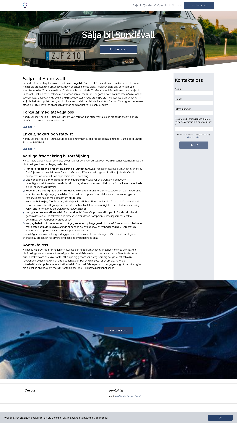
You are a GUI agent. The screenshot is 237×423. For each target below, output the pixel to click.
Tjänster (147, 5)
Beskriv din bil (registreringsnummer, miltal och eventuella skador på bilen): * (194, 124)
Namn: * (194, 91)
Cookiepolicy (101, 417)
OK (220, 417)
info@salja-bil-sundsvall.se (128, 396)
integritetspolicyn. (194, 137)
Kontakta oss (199, 5)
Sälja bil (137, 5)
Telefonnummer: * (194, 111)
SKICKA (194, 145)
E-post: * (194, 101)
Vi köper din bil (162, 5)
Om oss (176, 5)
